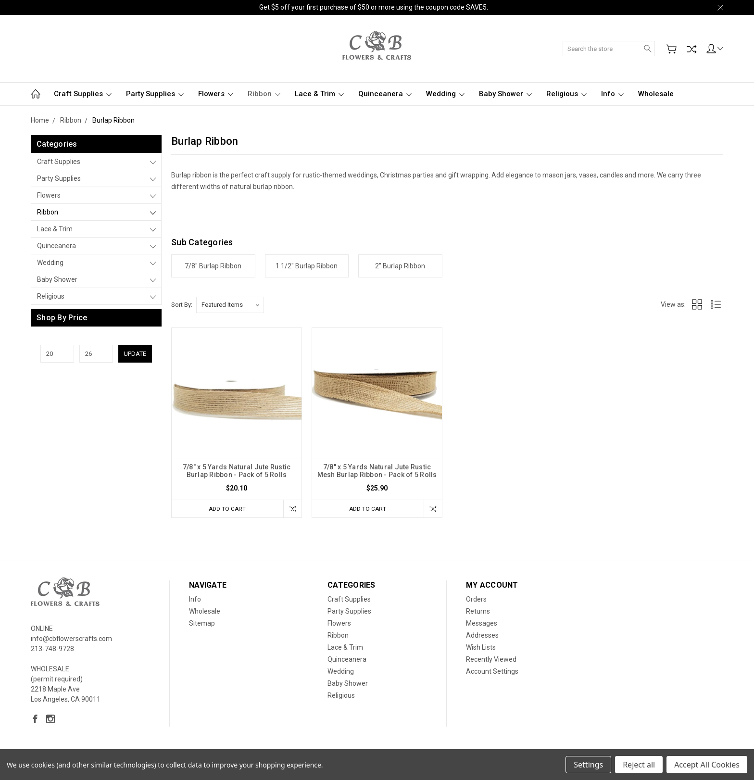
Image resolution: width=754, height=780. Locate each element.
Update (135, 353)
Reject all (639, 764)
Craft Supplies (83, 93)
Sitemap (202, 624)
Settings (588, 764)
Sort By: (181, 304)
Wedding (445, 93)
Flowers (215, 93)
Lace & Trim (319, 93)
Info (612, 93)
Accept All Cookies (707, 764)
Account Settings (492, 672)
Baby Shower (505, 93)
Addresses (482, 636)
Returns (478, 612)
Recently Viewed (491, 660)
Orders (476, 600)
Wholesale (656, 93)
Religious (566, 93)
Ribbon (264, 93)
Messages (481, 624)
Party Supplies (155, 93)
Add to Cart (225, 508)
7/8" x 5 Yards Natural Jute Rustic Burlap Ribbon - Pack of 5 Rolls (237, 470)
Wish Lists (481, 648)
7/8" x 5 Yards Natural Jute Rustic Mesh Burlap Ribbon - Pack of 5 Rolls (377, 470)
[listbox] (230, 305)
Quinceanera (385, 93)
